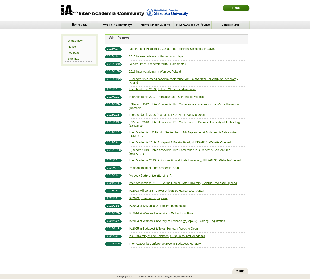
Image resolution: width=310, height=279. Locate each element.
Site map (73, 58)
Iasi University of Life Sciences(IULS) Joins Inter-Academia (167, 236)
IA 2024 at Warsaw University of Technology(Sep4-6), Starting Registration (177, 221)
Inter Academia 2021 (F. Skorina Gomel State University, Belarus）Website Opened (183, 183)
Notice (72, 46)
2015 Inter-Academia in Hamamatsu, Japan (157, 56)
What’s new (75, 40)
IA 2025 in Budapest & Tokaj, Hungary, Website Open (163, 228)
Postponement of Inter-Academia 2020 (154, 168)
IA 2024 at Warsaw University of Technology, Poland (162, 213)
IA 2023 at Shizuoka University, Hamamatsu (157, 205)
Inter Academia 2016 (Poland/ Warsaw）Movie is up (162, 89)
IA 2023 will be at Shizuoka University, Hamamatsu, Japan (166, 190)
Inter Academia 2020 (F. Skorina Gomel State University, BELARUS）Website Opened (185, 160)
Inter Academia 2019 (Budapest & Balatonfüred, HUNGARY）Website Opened (180, 142)
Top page (74, 52)
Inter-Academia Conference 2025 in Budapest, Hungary (165, 243)
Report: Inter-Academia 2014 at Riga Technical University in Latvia (172, 48)
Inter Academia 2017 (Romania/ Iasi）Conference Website (167, 96)
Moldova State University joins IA (150, 175)
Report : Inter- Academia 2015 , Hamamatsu (157, 64)
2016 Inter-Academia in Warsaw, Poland (155, 71)
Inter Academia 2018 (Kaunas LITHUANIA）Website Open (167, 114)
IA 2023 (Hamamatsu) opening (149, 198)
